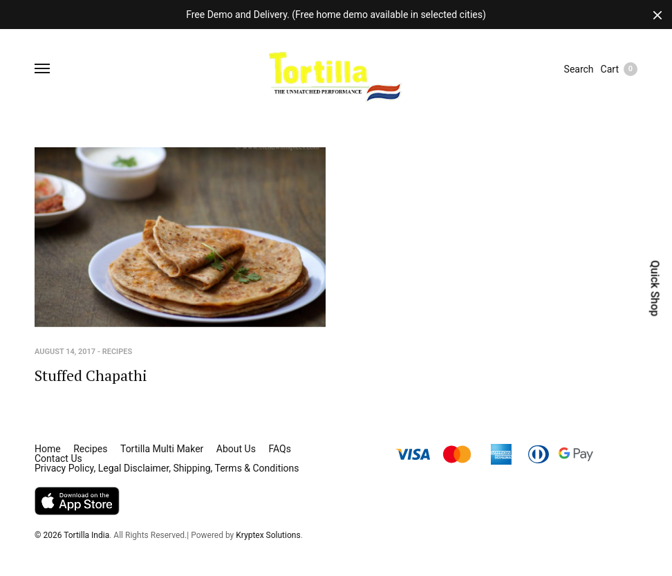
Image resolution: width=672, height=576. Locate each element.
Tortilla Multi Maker (161, 449)
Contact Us (58, 458)
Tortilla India (86, 535)
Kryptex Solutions (268, 535)
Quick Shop (654, 288)
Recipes (117, 351)
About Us (236, 449)
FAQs (279, 449)
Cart (619, 69)
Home (48, 449)
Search (579, 69)
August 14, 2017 (65, 351)
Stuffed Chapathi (91, 375)
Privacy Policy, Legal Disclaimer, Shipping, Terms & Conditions (167, 468)
